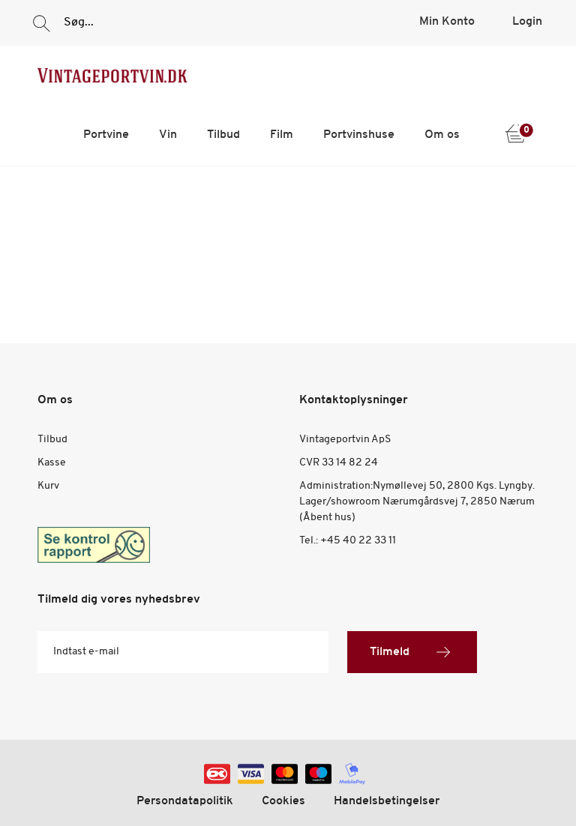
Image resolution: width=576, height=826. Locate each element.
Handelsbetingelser (387, 801)
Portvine (106, 135)
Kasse (52, 462)
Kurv (48, 486)
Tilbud (223, 135)
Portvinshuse (358, 135)
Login (527, 22)
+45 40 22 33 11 (358, 540)
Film (281, 135)
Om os (442, 135)
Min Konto (447, 22)
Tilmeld (412, 652)
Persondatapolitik (184, 801)
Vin (168, 135)
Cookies (283, 801)
